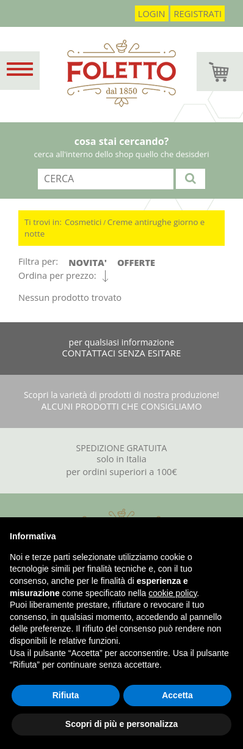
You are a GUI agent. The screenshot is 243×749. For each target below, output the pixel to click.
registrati (197, 13)
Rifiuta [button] (66, 695)
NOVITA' (87, 262)
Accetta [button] (177, 695)
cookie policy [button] (172, 593)
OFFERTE (136, 262)
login (151, 13)
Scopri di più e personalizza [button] (121, 724)
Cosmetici (83, 221)
